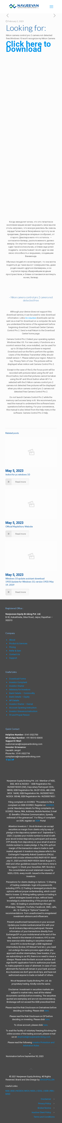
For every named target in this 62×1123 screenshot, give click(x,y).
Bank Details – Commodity (22, 693)
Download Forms (17, 678)
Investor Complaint (18, 682)
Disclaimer (46, 1099)
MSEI (7, 1094)
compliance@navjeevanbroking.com (22, 756)
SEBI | (46, 1091)
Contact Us (14, 654)
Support (13, 658)
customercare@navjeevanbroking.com (23, 744)
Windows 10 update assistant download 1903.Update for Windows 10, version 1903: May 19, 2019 (29, 581)
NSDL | (33, 1091)
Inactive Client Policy (41, 1112)
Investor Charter (16, 686)
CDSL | (40, 1091)
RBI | (52, 1091)
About (12, 640)
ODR (37, 820)
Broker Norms (44, 1108)
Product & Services (18, 643)
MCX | (27, 1091)
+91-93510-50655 (34, 738)
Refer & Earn (15, 650)
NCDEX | (20, 1091)
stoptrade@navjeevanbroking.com (33, 1037)
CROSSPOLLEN (47, 1079)
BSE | (13, 1091)
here (46, 1010)
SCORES (50, 805)
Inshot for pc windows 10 (17, 474)
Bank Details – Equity (19, 697)
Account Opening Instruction (23, 707)
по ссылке (30, 318)
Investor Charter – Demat (21, 704)
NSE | (7, 1091)
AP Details (14, 700)
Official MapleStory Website (19, 526)
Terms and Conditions (44, 1117)
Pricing (12, 647)
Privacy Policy (44, 1103)
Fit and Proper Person (19, 715)
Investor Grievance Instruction (23, 711)
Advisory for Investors (19, 689)
